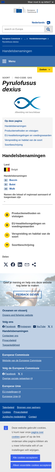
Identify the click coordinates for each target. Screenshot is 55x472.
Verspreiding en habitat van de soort (23, 140)
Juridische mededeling (14, 417)
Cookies (6, 412)
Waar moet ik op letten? (41, 2)
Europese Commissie (11, 39)
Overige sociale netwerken (16, 378)
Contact (32, 417)
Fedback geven (27, 294)
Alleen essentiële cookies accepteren (32, 465)
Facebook (9, 374)
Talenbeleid (8, 407)
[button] (6, 264)
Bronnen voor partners (28, 407)
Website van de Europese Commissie (22, 360)
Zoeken (48, 29)
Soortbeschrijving (14, 145)
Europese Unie (10, 396)
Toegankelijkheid (11, 345)
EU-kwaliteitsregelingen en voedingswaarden (28, 135)
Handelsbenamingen (38, 39)
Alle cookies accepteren (25, 457)
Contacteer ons (10, 335)
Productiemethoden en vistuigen (21, 130)
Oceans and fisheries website (17, 315)
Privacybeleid (9, 340)
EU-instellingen (10, 392)
